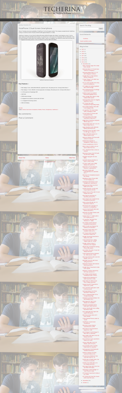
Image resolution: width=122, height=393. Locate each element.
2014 (83, 62)
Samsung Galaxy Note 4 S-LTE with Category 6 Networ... (90, 73)
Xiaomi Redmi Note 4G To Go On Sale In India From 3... (91, 124)
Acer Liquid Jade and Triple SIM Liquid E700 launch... (90, 312)
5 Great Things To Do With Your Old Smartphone (91, 80)
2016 (83, 57)
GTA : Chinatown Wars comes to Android (91, 150)
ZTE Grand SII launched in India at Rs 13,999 (91, 373)
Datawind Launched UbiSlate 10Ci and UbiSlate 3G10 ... (91, 298)
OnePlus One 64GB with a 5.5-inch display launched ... (90, 363)
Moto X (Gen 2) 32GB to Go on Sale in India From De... (90, 147)
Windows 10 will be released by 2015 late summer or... (90, 271)
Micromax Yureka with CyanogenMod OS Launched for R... (90, 172)
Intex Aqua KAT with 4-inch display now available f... (89, 302)
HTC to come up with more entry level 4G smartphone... (91, 83)
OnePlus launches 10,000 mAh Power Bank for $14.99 (90, 189)
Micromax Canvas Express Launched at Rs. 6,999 (89, 326)
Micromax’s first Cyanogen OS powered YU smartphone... (90, 206)
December (85, 64)
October (85, 382)
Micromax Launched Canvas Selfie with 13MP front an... (90, 305)
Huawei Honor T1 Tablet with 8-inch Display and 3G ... (91, 216)
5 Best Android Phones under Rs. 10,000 (91, 319)
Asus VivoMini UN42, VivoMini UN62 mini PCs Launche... (90, 346)
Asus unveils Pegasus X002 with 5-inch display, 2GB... (91, 107)
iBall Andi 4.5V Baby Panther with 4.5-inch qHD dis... (91, 213)
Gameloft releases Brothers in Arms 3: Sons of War (90, 160)
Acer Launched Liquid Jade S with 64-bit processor (91, 288)
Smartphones (49, 109)
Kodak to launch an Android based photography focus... (90, 93)
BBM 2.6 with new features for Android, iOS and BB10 (90, 226)
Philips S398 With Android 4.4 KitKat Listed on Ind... (90, 134)
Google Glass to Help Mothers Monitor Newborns (90, 76)
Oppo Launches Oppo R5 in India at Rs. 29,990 (91, 66)
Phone (43, 109)
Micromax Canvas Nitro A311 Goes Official (90, 315)
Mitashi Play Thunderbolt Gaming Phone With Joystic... (91, 247)
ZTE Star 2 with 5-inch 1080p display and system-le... (90, 164)
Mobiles (40, 109)
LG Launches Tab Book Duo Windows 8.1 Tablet (90, 220)
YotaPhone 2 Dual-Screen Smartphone (89, 322)
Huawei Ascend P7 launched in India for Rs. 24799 (90, 285)
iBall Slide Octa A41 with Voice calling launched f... (90, 261)
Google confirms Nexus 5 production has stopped (89, 244)
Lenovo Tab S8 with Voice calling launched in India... (91, 308)
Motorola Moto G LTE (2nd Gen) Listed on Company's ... (91, 69)
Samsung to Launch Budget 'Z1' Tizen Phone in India (91, 370)
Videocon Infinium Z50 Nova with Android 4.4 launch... (91, 138)
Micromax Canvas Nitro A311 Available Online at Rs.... (90, 230)
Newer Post (22, 157)
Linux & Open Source (33, 20)
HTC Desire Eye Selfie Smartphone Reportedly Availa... (91, 103)
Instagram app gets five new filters (90, 157)
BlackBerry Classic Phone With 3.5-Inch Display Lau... (90, 179)
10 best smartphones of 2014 (90, 144)
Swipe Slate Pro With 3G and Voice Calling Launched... (90, 281)
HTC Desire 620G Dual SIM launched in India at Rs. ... (89, 233)
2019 (83, 51)
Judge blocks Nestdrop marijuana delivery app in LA (91, 121)
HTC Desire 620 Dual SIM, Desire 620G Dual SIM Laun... (91, 377)
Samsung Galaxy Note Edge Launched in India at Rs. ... (90, 117)
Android (24, 109)
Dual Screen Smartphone (32, 109)
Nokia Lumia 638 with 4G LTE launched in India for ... (90, 203)
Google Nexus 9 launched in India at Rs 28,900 (91, 267)
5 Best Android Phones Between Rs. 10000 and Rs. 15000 (91, 254)
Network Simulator (48, 20)
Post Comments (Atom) (50, 161)
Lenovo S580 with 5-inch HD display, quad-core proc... (90, 343)
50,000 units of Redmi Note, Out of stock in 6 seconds (91, 360)
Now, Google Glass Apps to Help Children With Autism (91, 97)
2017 (83, 55)
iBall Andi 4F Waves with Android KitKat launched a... (91, 264)
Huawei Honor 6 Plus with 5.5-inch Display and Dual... (91, 192)
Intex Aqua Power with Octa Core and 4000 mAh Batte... (91, 366)
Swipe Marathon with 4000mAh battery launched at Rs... (90, 127)
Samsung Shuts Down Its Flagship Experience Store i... (91, 100)
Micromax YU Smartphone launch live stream (91, 175)
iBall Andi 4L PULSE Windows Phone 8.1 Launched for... (90, 167)
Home (21, 20)
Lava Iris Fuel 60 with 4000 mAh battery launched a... (91, 209)
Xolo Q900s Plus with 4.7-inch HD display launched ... (91, 250)
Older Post (72, 157)
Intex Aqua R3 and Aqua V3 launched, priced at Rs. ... (89, 196)
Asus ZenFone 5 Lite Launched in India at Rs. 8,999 (91, 339)
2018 (83, 53)
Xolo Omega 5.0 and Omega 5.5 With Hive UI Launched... (91, 332)
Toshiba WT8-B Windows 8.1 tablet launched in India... (90, 278)
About (59, 20)
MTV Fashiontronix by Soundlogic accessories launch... (91, 90)
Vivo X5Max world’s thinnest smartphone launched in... (90, 223)
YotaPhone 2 (55, 109)
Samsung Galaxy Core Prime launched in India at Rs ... (90, 291)
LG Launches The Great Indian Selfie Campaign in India (90, 110)
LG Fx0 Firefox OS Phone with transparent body (90, 114)
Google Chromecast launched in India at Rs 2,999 (91, 237)
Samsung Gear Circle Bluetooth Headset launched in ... (90, 349)
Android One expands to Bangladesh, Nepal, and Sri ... (90, 141)
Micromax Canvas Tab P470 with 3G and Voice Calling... (91, 153)
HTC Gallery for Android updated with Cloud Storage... (91, 86)
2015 (83, 60)
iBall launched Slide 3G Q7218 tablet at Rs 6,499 (90, 185)
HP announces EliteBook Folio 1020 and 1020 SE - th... (90, 356)
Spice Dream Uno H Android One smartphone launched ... (91, 199)
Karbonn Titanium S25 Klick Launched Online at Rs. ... (89, 353)
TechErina (85, 38)
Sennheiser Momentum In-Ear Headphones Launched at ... (90, 182)
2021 (83, 49)
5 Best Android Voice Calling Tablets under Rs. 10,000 (90, 240)
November (85, 380)
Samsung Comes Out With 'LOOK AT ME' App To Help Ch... (91, 131)
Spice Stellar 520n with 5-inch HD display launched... (91, 336)
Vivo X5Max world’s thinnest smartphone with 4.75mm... (90, 274)
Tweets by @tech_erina (86, 41)
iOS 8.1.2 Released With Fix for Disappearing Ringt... (90, 295)
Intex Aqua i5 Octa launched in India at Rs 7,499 (90, 329)
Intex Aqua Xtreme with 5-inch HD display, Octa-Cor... (91, 257)
